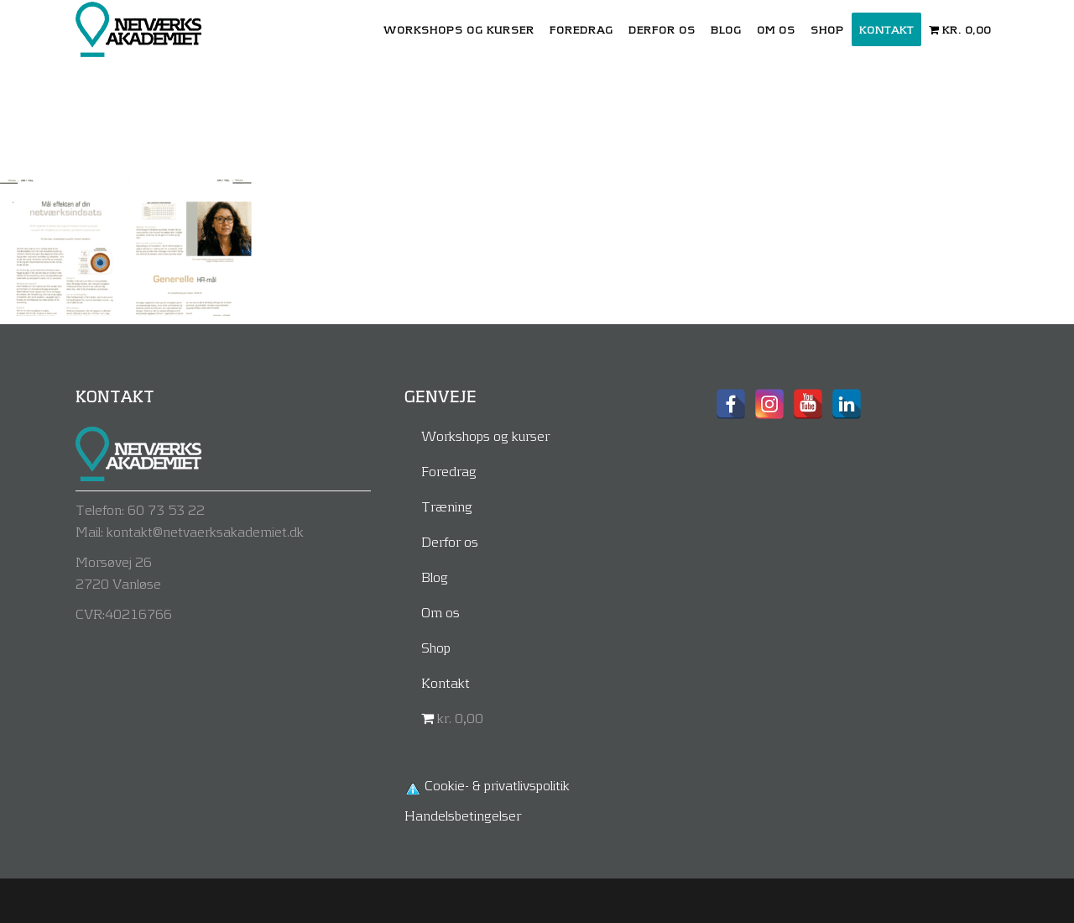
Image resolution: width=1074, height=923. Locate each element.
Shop (436, 647)
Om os (440, 612)
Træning (446, 506)
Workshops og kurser (485, 435)
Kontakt (445, 682)
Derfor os (449, 541)
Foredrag (449, 471)
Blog (434, 577)
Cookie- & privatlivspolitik (497, 785)
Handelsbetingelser (462, 815)
